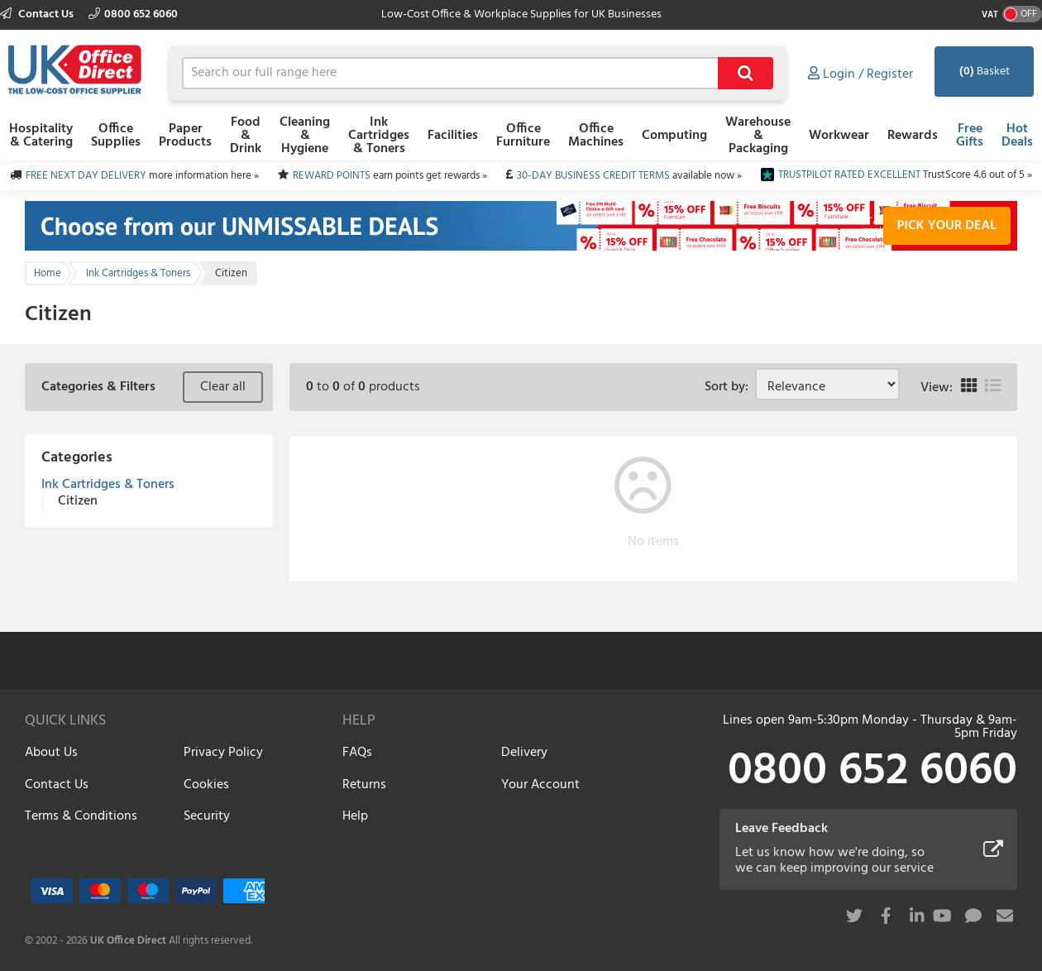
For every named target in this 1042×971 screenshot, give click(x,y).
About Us (51, 752)
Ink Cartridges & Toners (378, 136)
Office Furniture (523, 135)
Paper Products (185, 135)
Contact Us (38, 14)
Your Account (540, 785)
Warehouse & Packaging (758, 136)
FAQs (357, 752)
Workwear (839, 135)
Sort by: (730, 387)
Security (207, 816)
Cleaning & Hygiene (305, 136)
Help (355, 816)
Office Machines (596, 135)
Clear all (223, 387)
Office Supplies (116, 135)
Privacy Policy (223, 752)
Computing (674, 135)
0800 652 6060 (133, 14)
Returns (364, 785)
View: (936, 388)
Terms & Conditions (81, 816)
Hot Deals (1017, 135)
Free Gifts (969, 135)
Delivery (524, 752)
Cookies (206, 785)
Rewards (912, 135)
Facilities (453, 135)
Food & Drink (245, 136)
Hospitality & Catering (41, 135)
